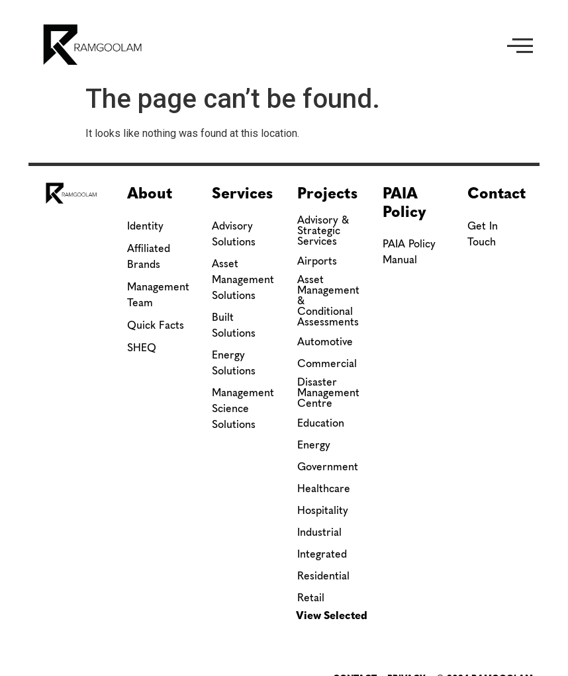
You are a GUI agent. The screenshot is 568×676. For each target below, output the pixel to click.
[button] (520, 45)
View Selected (331, 615)
